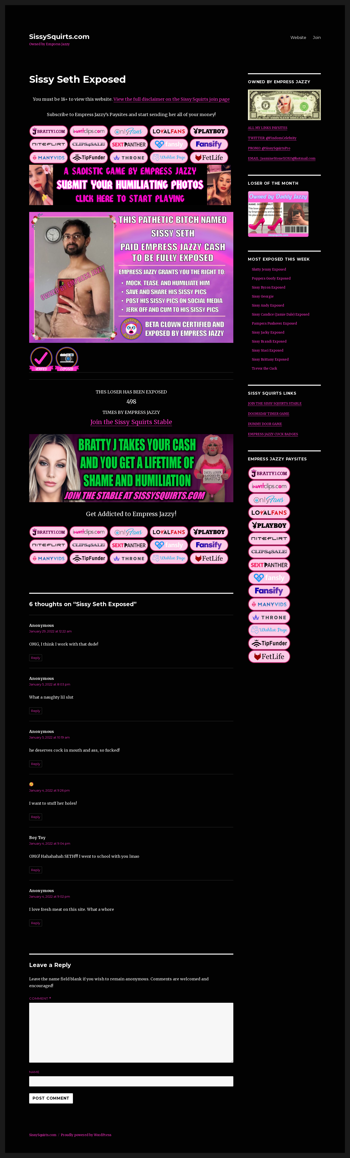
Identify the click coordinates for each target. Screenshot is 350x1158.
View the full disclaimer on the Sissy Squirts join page (172, 99)
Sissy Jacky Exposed (268, 332)
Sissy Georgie (263, 296)
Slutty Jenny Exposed (269, 269)
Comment (40, 998)
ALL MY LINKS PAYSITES (267, 128)
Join (317, 37)
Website (298, 37)
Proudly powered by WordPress (86, 1135)
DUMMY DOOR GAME (265, 424)
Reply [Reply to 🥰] (35, 817)
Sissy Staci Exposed (267, 350)
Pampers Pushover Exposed (274, 323)
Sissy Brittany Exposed (270, 359)
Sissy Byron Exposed (268, 287)
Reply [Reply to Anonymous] (35, 658)
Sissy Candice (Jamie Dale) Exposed (280, 314)
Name (34, 1072)
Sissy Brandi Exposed (269, 341)
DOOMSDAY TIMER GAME (268, 414)
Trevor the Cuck (264, 368)
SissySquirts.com (59, 36)
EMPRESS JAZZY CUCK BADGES (273, 434)
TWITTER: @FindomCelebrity (272, 138)
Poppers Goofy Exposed (271, 278)
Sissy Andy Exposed (268, 305)
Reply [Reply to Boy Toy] (35, 870)
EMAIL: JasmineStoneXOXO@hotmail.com (281, 158)
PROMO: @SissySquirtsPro (269, 148)
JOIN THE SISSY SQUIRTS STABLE (275, 403)
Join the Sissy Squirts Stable (131, 422)
